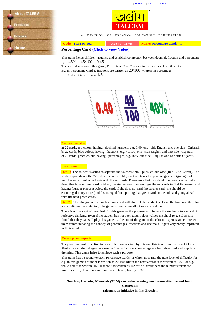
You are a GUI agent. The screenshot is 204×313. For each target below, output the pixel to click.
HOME (138, 3)
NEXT (151, 3)
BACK (163, 3)
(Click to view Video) (111, 49)
